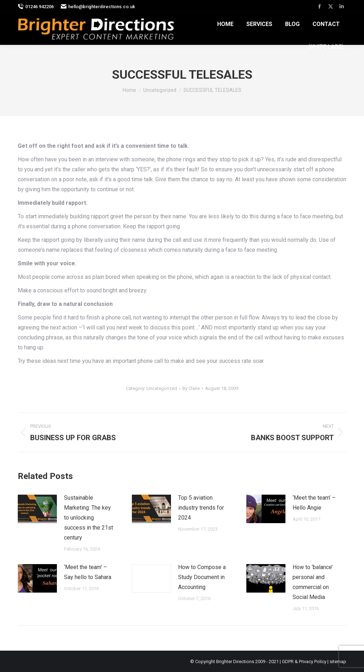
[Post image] (37, 509)
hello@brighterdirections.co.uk (98, 6)
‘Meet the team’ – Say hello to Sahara (87, 572)
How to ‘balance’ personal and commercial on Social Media (313, 582)
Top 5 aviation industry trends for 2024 (201, 507)
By (191, 388)
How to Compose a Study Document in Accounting (202, 577)
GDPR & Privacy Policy (304, 661)
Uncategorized (161, 388)
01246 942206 (36, 6)
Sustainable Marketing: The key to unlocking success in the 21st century (88, 517)
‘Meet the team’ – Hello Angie (314, 502)
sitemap (338, 661)
